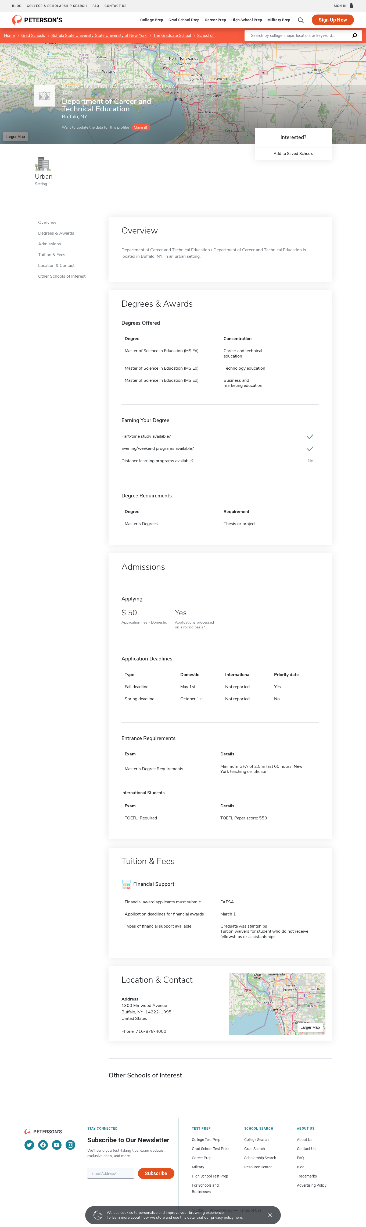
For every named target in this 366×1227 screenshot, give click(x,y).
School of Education (214, 35)
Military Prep (278, 20)
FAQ (95, 6)
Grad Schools (33, 35)
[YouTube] (57, 1145)
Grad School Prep (183, 20)
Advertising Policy (311, 1185)
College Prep (151, 20)
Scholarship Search (260, 1158)
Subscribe (156, 1173)
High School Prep (246, 20)
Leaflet (301, 45)
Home (9, 35)
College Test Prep (206, 1139)
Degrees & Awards (56, 233)
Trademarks (307, 1176)
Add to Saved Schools (293, 153)
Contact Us (306, 1149)
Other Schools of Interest (61, 276)
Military (198, 1167)
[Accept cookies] (266, 1215)
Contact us (116, 6)
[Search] (301, 20)
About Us (304, 1139)
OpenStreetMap (329, 45)
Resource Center (258, 1167)
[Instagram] (70, 1145)
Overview (47, 222)
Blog (16, 6)
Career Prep (215, 20)
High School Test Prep (210, 1176)
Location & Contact (56, 265)
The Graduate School (172, 35)
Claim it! (140, 127)
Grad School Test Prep (210, 1149)
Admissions (49, 244)
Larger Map (15, 137)
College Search (256, 1139)
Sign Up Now (333, 20)
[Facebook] (43, 1145)
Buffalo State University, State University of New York (99, 35)
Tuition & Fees (51, 255)
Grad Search (254, 1149)
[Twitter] (29, 1145)
